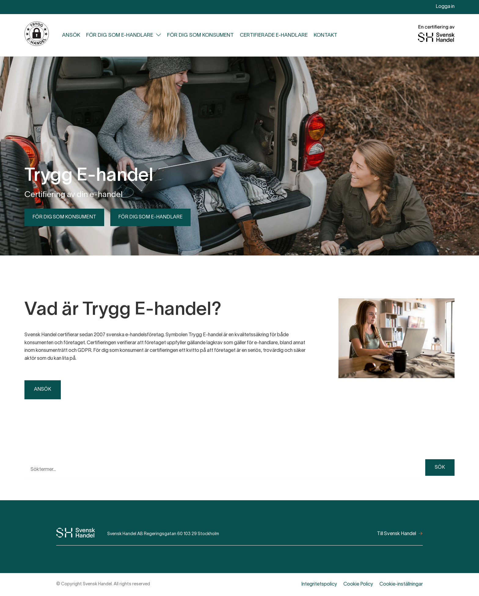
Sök (440, 467)
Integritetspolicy (319, 584)
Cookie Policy (358, 584)
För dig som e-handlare (119, 35)
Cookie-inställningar (401, 584)
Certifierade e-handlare (274, 35)
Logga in (445, 7)
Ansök (71, 35)
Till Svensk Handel (396, 534)
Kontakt (325, 35)
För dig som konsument (200, 35)
